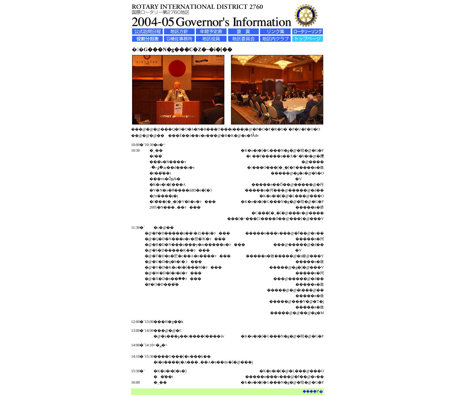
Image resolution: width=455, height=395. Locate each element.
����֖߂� (313, 391)
